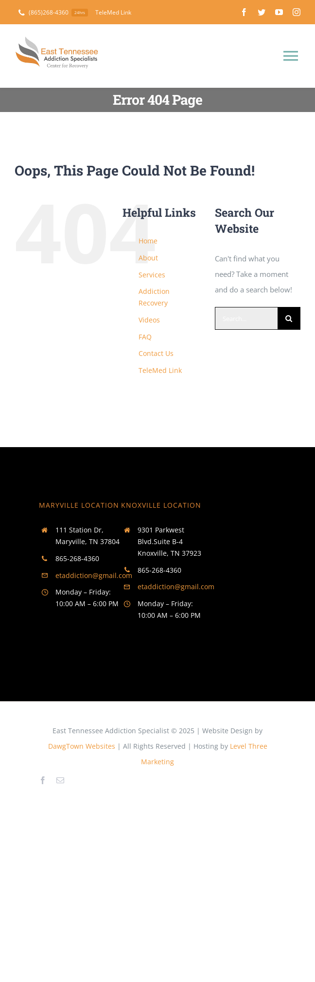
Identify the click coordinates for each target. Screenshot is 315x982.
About (148, 257)
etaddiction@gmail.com (93, 575)
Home (148, 240)
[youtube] (279, 12)
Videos (149, 319)
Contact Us (156, 353)
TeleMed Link (160, 370)
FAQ (145, 336)
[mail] (60, 780)
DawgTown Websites (81, 746)
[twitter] (261, 12)
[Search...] (246, 318)
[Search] (289, 318)
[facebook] (244, 12)
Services (152, 274)
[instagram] (296, 12)
